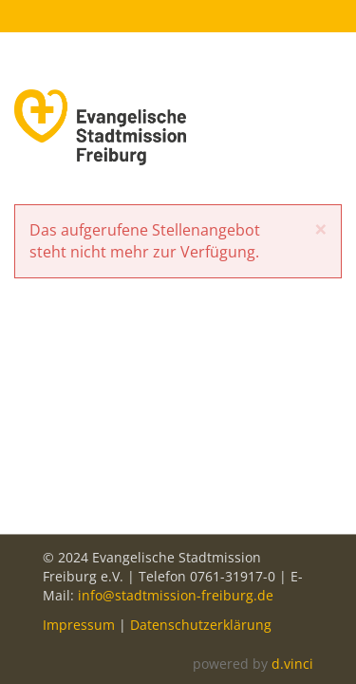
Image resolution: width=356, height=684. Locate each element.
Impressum (79, 625)
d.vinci (292, 664)
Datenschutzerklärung (201, 625)
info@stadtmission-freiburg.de (175, 595)
